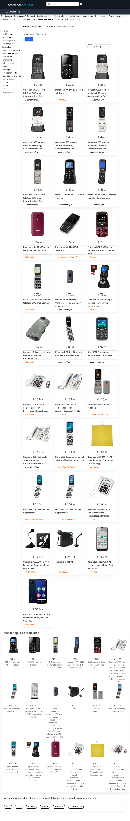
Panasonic (59, 807)
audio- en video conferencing (82, 16)
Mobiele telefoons (61, 16)
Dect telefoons (101, 16)
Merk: (29, 39)
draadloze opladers (44, 16)
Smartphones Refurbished (24, 16)
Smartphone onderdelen (42, 19)
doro (8, 807)
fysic (19, 807)
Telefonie (9, 37)
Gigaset (45, 807)
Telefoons (58, 19)
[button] (13, 12)
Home (6, 31)
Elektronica (8, 34)
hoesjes (119, 16)
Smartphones (6, 16)
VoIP (66, 19)
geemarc (31, 807)
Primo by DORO (76, 807)
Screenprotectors (7, 19)
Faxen (111, 16)
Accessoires (75, 19)
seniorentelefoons (24, 19)
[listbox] (98, 47)
